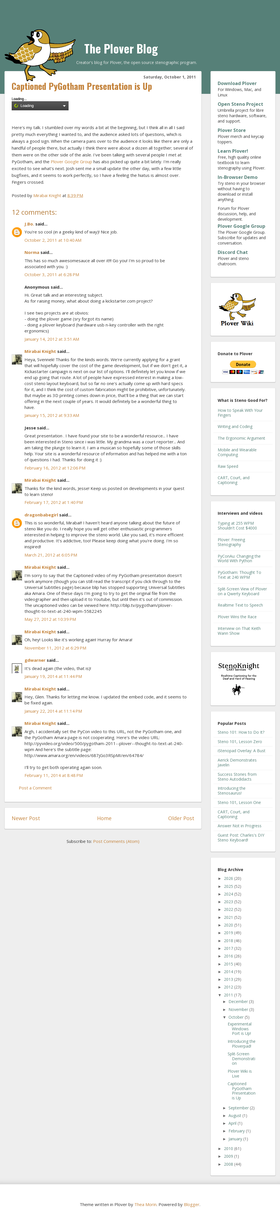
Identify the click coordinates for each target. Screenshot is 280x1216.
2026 (229, 878)
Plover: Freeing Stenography (231, 542)
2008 (229, 1164)
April (233, 1123)
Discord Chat (233, 252)
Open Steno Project (240, 104)
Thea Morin (145, 1204)
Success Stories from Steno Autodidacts (237, 777)
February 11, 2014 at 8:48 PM (53, 775)
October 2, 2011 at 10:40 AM (52, 240)
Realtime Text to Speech (240, 605)
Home (104, 818)
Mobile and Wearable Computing (237, 452)
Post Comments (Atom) (116, 841)
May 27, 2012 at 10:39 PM (50, 619)
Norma (31, 252)
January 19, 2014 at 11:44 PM (53, 676)
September (239, 1107)
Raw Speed (228, 466)
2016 (229, 956)
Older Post (181, 818)
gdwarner (35, 660)
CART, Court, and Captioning (234, 480)
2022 (229, 909)
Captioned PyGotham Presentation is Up (242, 1091)
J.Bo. (29, 224)
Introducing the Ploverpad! (242, 1044)
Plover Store (232, 130)
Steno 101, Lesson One (239, 802)
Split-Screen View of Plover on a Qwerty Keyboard (242, 591)
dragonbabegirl (41, 515)
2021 (229, 917)
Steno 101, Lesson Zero (240, 741)
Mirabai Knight (40, 351)
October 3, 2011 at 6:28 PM (51, 274)
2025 (229, 886)
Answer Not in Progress (240, 825)
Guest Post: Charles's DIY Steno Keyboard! (241, 837)
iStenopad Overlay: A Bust (241, 750)
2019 (229, 932)
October (236, 1017)
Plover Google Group (71, 161)
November (238, 1009)
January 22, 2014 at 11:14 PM (53, 711)
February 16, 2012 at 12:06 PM (54, 468)
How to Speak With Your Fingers (240, 413)
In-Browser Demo (238, 177)
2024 (229, 894)
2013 (229, 979)
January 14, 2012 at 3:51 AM (51, 339)
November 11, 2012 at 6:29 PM (55, 648)
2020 (229, 925)
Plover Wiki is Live (240, 1073)
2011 (229, 995)
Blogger (191, 1204)
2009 (229, 1156)
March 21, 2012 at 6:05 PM (50, 555)
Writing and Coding (235, 426)
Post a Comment (35, 788)
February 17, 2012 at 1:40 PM (53, 502)
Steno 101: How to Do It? (241, 732)
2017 (229, 948)
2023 (229, 901)
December (238, 1001)
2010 (229, 1148)
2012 (229, 987)
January (235, 1138)
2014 (229, 971)
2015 (229, 964)
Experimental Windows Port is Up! (240, 1028)
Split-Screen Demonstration (241, 1058)
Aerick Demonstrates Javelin (237, 762)
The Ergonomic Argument (241, 438)
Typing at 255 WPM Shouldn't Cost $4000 (237, 525)
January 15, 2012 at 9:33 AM (51, 415)
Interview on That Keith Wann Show (239, 631)
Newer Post (26, 818)
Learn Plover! (233, 151)
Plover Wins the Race (237, 616)
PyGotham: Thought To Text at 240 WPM (239, 575)
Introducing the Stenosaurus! (232, 790)
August (235, 1115)
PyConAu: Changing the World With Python (239, 558)
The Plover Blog (121, 48)
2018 (229, 940)
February (237, 1131)
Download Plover (237, 83)
